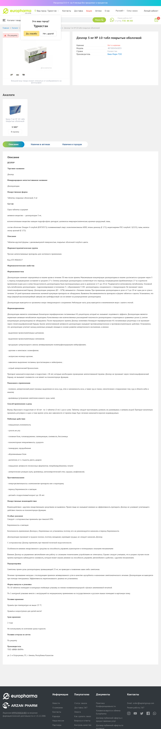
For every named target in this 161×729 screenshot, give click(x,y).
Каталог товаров (13, 20)
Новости (56, 703)
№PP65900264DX (19, 713)
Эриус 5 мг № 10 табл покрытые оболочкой (15, 120)
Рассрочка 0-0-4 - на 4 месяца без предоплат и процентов (80, 2)
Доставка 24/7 (80, 707)
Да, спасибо (31, 33)
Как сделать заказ (82, 716)
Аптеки (98, 11)
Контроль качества (82, 725)
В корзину (15, 132)
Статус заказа (132, 11)
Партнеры (56, 725)
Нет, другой (48, 33)
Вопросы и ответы (82, 720)
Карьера (56, 716)
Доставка (78, 11)
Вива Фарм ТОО (115, 54)
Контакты (66, 11)
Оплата (77, 712)
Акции (89, 11)
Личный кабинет (151, 11)
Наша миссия (58, 720)
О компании (57, 707)
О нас (107, 11)
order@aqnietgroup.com (143, 703)
